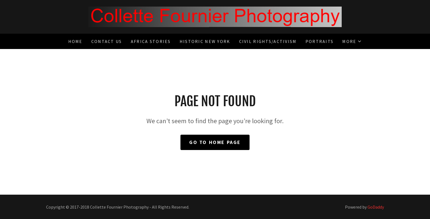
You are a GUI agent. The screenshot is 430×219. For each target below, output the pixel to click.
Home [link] (75, 41)
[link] (215, 16)
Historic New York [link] (205, 41)
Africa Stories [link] (151, 41)
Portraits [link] (319, 41)
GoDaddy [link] (375, 207)
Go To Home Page (215, 142)
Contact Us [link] (106, 41)
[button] (352, 41)
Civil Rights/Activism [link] (268, 41)
